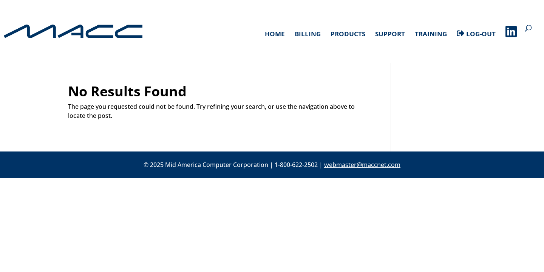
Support (390, 34)
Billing (308, 34)
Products (348, 34)
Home (275, 34)
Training (431, 34)
